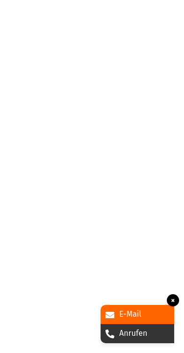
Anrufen (126, 333)
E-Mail (123, 314)
